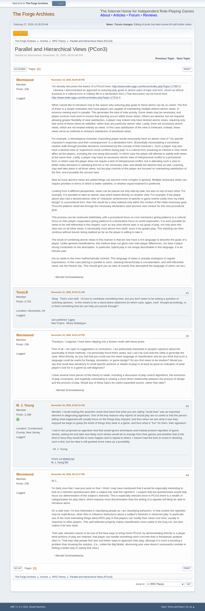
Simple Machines (37, 607)
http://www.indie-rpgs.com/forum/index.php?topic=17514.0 (86, 97)
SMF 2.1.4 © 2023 (19, 607)
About (105, 15)
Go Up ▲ (190, 607)
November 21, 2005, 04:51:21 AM (67, 292)
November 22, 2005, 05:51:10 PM (67, 335)
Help (163, 607)
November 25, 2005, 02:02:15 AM (67, 405)
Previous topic (164, 58)
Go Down (19, 69)
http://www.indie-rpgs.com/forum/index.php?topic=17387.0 (146, 86)
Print (187, 69)
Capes (71, 319)
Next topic (183, 58)
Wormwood (25, 80)
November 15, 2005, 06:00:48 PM (67, 80)
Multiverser (69, 459)
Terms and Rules (176, 607)
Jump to (140, 584)
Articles (119, 15)
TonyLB (22, 292)
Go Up (17, 568)
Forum (134, 15)
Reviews (150, 15)
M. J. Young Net (59, 462)
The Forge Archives (33, 14)
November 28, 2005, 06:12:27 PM (67, 474)
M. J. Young (25, 405)
